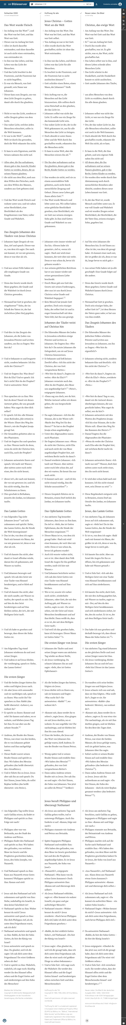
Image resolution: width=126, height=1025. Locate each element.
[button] (5, 4)
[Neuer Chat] (123, 24)
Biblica (48, 15)
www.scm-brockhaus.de (94, 1003)
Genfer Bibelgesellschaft (12, 15)
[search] (58, 4)
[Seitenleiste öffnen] (123, 524)
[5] (20, 520)
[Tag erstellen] (123, 21)
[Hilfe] (123, 1023)
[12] (65, 701)
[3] (17, 305)
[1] (28, 30)
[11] (60, 636)
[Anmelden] (120, 4)
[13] (69, 761)
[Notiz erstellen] (123, 28)
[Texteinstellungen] (96, 4)
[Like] (123, 17)
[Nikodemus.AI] (4, 1020)
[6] (20, 727)
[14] (63, 787)
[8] (52, 426)
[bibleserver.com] (17, 4)
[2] (22, 135)
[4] (23, 365)
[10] (67, 531)
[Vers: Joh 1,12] (123, 14)
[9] (65, 486)
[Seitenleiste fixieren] (123, 10)
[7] (67, 388)
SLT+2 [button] (90, 4)
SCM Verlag (90, 15)
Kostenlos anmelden (110, 4)
